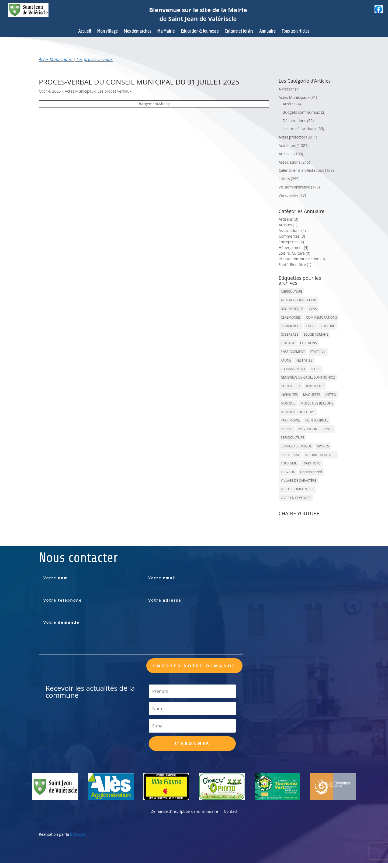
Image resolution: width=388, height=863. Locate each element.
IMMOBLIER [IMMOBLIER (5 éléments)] (315, 386)
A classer (286, 89)
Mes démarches (137, 31)
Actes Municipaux (55, 59)
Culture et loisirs (239, 31)
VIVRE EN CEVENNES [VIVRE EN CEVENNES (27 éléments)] (296, 497)
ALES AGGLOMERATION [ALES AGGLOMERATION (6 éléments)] (298, 300)
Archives (286, 153)
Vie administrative (294, 187)
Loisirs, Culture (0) (294, 253)
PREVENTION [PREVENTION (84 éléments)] (307, 429)
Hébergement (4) (293, 247)
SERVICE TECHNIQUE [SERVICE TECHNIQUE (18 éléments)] (296, 446)
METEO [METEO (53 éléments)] (330, 394)
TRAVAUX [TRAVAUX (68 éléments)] (288, 472)
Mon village (107, 31)
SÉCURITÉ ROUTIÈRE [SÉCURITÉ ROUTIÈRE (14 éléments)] (320, 455)
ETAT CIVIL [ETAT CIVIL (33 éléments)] (318, 351)
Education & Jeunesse (200, 31)
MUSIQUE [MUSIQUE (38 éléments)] (288, 403)
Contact (230, 812)
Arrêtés (289, 103)
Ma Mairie (166, 31)
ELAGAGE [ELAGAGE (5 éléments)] (288, 343)
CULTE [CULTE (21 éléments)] (311, 326)
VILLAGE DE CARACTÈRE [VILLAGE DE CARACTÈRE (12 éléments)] (299, 480)
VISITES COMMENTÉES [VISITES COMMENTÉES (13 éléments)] (297, 489)
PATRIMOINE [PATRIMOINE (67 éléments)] (290, 420)
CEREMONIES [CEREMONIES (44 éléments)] (291, 317)
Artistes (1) (288, 224)
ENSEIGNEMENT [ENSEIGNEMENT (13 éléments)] (293, 351)
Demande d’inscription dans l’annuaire (184, 812)
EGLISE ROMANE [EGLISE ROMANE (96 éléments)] (315, 334)
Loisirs (284, 178)
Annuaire (267, 31)
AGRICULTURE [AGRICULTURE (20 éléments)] (291, 291)
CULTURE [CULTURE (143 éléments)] (328, 326)
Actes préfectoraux (295, 137)
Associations (289, 162)
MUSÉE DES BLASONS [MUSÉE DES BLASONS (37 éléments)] (317, 403)
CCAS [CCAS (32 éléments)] (313, 308)
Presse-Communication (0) (302, 258)
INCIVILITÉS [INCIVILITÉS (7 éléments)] (289, 394)
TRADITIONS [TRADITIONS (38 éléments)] (311, 463)
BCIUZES (77, 834)
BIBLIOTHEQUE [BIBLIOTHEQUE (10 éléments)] (292, 308)
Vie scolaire (289, 195)
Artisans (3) (288, 219)
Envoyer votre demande (194, 665)
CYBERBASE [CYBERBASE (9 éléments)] (289, 334)
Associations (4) (292, 230)
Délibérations (294, 120)
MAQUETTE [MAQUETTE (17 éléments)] (311, 394)
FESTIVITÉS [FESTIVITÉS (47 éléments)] (304, 360)
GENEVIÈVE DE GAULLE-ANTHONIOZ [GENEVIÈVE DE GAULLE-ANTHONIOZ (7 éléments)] (308, 377)
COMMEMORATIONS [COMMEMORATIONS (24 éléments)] (321, 317)
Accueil (84, 31)
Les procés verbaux (95, 59)
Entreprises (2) (291, 241)
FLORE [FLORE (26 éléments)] (315, 369)
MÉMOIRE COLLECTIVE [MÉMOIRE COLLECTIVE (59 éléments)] (298, 412)
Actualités (287, 145)
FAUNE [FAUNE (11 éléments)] (286, 360)
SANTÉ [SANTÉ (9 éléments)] (327, 429)
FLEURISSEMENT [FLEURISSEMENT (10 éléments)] (293, 369)
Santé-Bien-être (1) (295, 264)
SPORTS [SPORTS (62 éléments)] (323, 446)
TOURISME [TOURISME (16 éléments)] (289, 463)
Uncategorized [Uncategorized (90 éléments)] (311, 472)
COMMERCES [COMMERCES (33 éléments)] (290, 326)
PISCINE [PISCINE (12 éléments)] (287, 429)
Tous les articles (295, 31)
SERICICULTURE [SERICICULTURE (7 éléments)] (292, 437)
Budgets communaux (301, 112)
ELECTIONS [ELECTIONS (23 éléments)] (308, 343)
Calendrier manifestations (301, 170)
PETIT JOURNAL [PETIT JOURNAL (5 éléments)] (316, 420)
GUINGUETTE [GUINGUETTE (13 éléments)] (291, 386)
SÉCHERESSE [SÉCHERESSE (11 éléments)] (290, 455)
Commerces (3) (292, 236)
